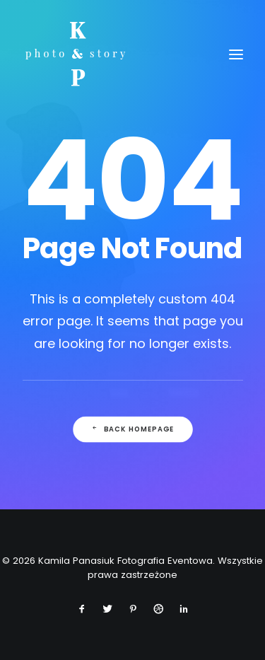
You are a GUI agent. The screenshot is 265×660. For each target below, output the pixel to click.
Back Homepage (132, 429)
